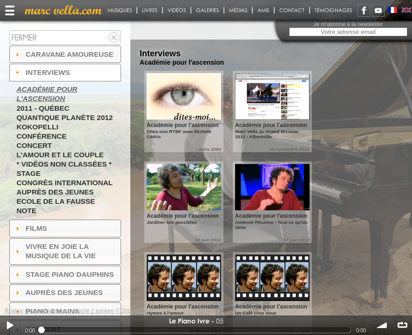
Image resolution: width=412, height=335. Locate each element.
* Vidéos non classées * (63, 164)
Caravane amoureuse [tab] (64, 54)
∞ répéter (402, 325)
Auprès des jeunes (55, 192)
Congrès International (64, 183)
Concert (34, 145)
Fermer (24, 37)
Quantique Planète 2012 (64, 117)
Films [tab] (30, 228)
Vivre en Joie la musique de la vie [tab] (55, 251)
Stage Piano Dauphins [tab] (64, 274)
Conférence (41, 136)
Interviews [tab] (42, 72)
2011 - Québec (42, 108)
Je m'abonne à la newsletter (348, 24)
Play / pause (10, 325)
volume (382, 325)
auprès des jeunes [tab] (58, 292)
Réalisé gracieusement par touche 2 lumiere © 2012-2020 (76, 311)
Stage (28, 173)
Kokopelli (37, 127)
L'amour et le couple (60, 155)
